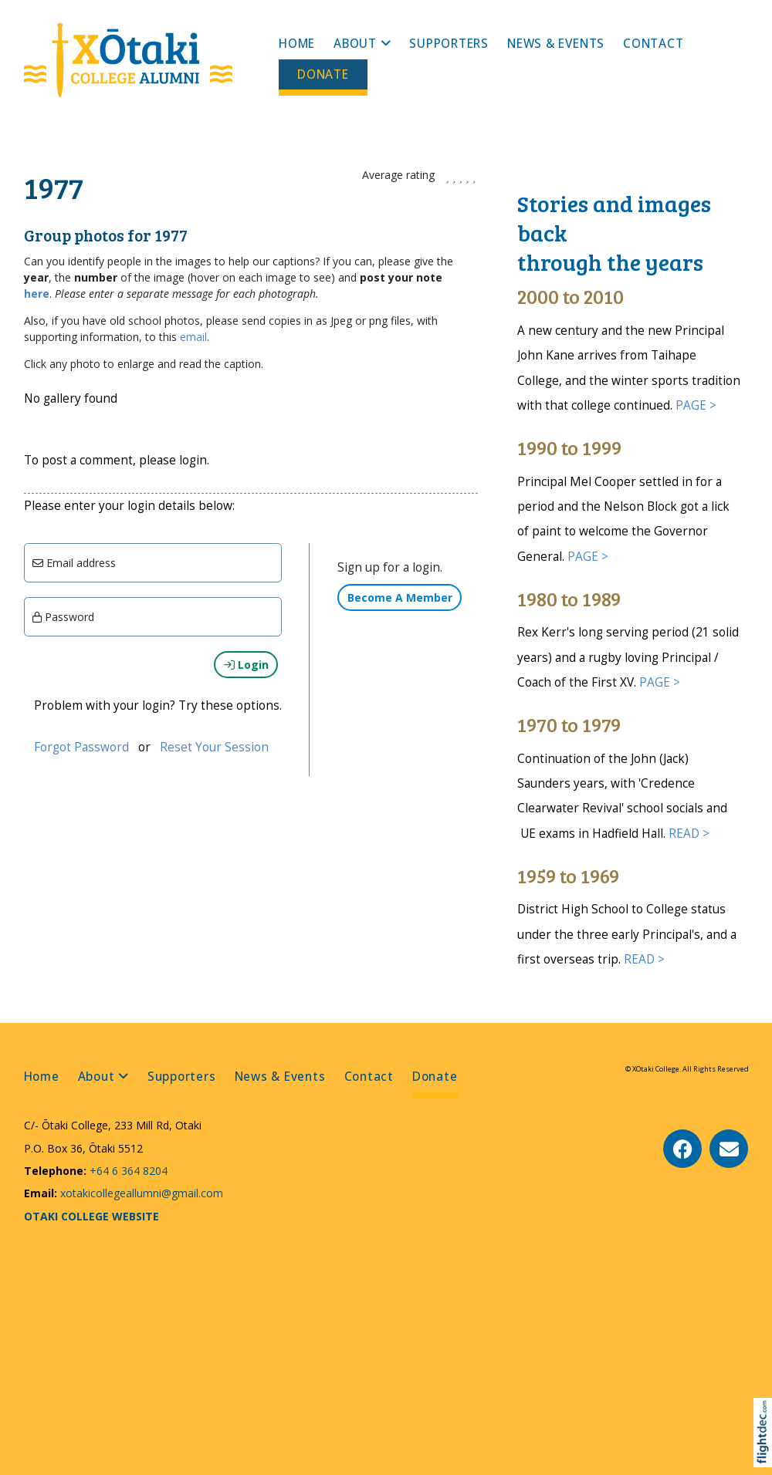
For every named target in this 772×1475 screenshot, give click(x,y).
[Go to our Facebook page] (682, 1148)
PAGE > (696, 405)
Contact (653, 43)
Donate (323, 74)
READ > (689, 833)
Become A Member (399, 597)
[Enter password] (153, 616)
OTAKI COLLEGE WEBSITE (91, 1216)
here (36, 293)
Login (246, 664)
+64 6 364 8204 (127, 1170)
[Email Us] (728, 1148)
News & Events (555, 43)
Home (297, 43)
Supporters (449, 43)
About (355, 43)
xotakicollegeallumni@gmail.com (140, 1193)
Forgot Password (81, 747)
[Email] (153, 562)
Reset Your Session (214, 747)
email (193, 336)
